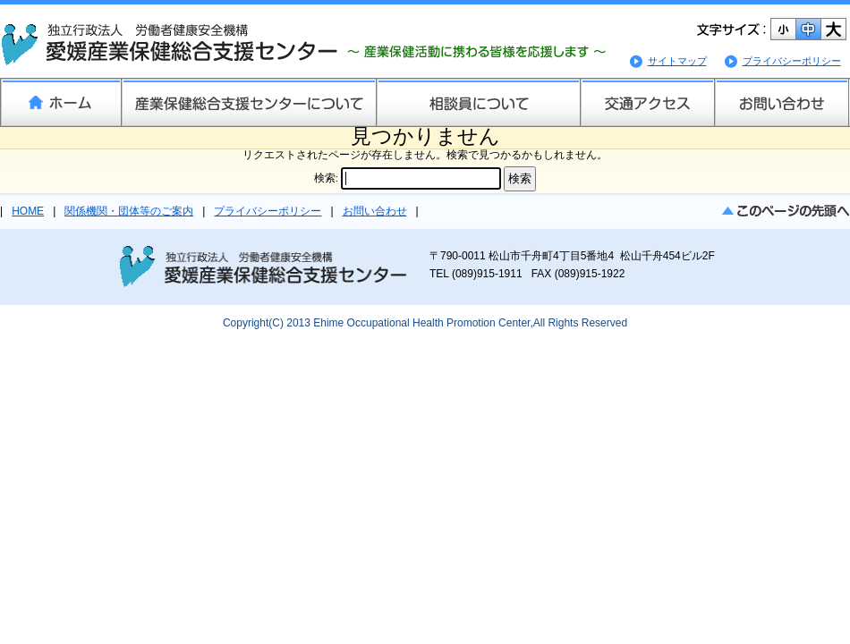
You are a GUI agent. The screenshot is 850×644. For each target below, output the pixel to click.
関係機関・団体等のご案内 (128, 211)
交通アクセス (647, 102)
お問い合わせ (781, 102)
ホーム (60, 102)
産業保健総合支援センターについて (248, 102)
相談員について (478, 102)
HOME (28, 211)
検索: (326, 178)
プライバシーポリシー (792, 60)
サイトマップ (677, 60)
